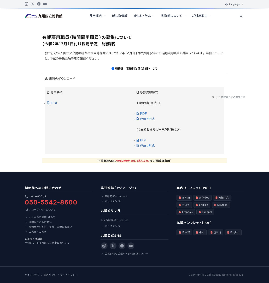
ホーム (215, 97)
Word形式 (146, 118)
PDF (52, 102)
